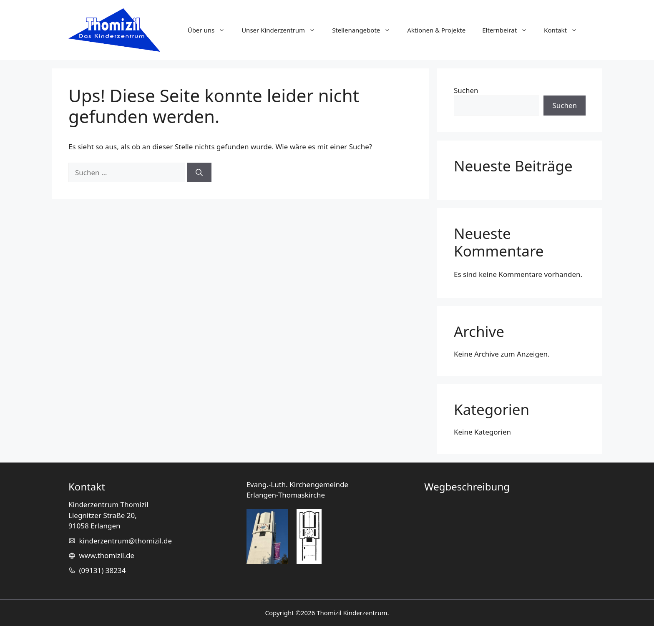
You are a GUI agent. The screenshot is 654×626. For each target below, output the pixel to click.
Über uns (210, 30)
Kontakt (565, 30)
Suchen (466, 90)
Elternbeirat (509, 30)
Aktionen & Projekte (436, 30)
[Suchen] (199, 173)
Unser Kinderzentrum (282, 30)
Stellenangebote (365, 30)
